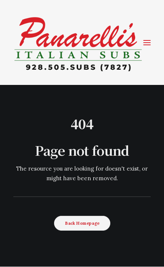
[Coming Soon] (78, 42)
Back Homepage (82, 223)
